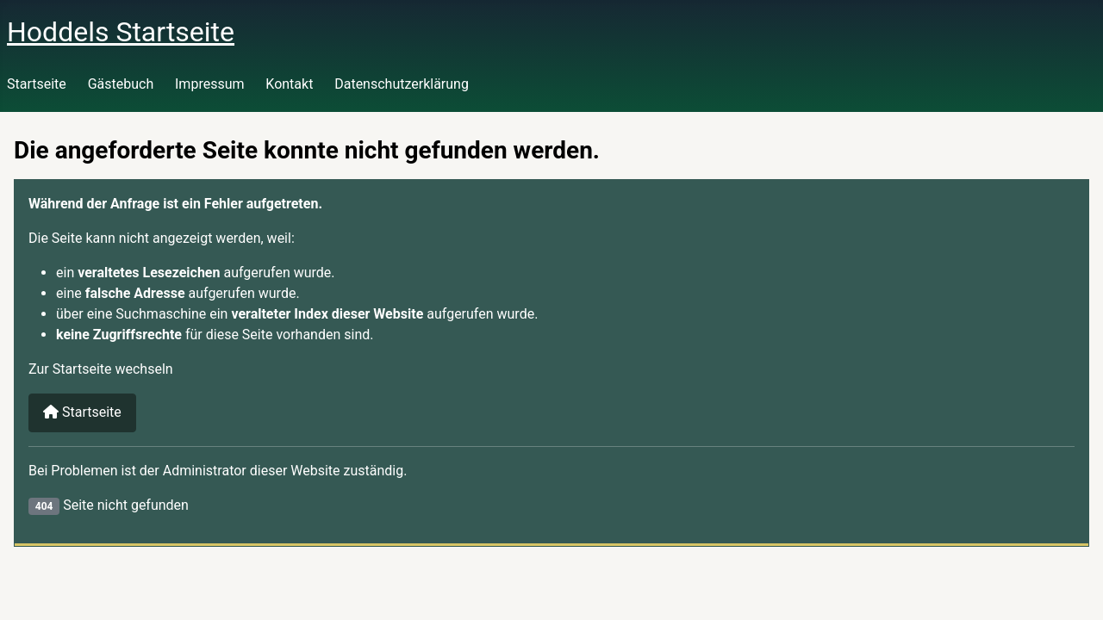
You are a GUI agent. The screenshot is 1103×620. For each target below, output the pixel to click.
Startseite (36, 84)
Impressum (210, 84)
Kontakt (289, 84)
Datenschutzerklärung (401, 84)
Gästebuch (121, 84)
